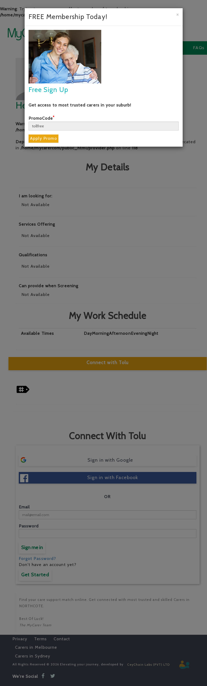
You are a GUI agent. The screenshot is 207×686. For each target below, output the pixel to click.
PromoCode (42, 118)
